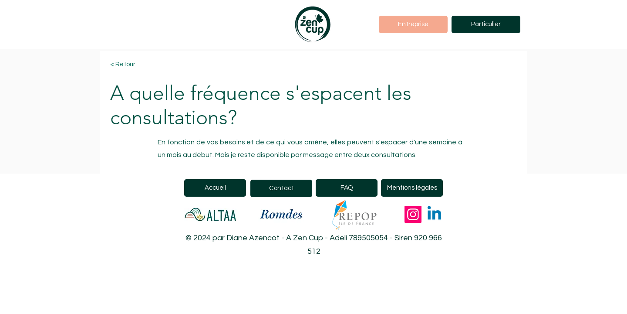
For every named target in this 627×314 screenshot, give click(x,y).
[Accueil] (215, 188)
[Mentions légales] (412, 188)
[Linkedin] (434, 214)
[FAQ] (347, 188)
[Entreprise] (413, 24)
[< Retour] (141, 65)
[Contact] (281, 188)
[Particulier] (486, 24)
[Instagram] (413, 214)
